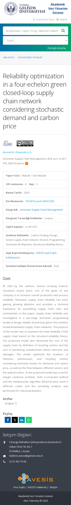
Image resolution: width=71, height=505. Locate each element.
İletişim (54, 487)
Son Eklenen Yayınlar (30, 57)
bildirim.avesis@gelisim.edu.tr (26, 455)
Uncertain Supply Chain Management (41, 209)
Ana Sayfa (8, 57)
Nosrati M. (8, 152)
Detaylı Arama (57, 48)
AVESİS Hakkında (37, 487)
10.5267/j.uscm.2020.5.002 (39, 201)
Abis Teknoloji (31, 500)
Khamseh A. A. (24, 152)
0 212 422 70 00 (17, 461)
